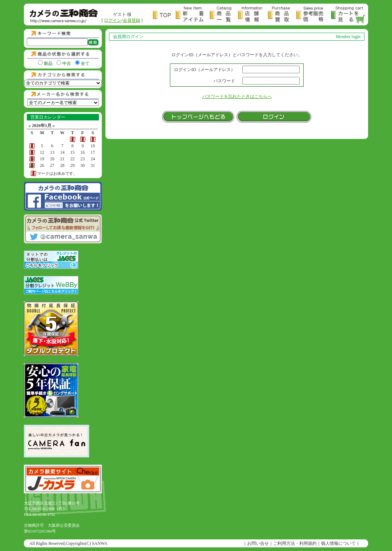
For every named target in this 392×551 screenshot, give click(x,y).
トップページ (164, 15)
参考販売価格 (313, 15)
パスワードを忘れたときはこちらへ (237, 96)
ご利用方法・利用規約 (295, 543)
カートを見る (348, 15)
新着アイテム (193, 15)
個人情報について (338, 543)
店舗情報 (253, 15)
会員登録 (131, 20)
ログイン (112, 20)
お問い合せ (258, 543)
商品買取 (282, 15)
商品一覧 (224, 15)
